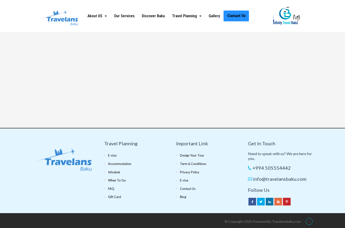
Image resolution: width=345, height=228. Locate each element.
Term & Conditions (193, 164)
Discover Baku (153, 16)
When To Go (117, 180)
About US (97, 16)
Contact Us (236, 16)
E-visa (112, 155)
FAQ (111, 189)
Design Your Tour (192, 155)
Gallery (214, 16)
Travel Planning (186, 16)
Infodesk (114, 172)
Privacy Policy (189, 172)
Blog (183, 197)
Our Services (124, 16)
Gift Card (114, 197)
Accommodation (119, 164)
